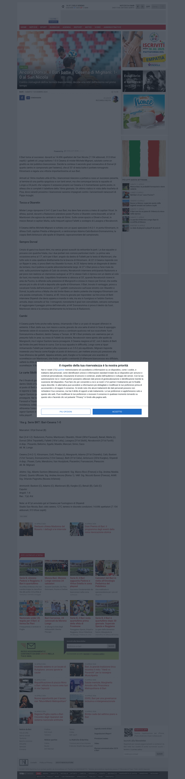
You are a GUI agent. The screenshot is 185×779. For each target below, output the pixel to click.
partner (61, 370)
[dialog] (92, 389)
